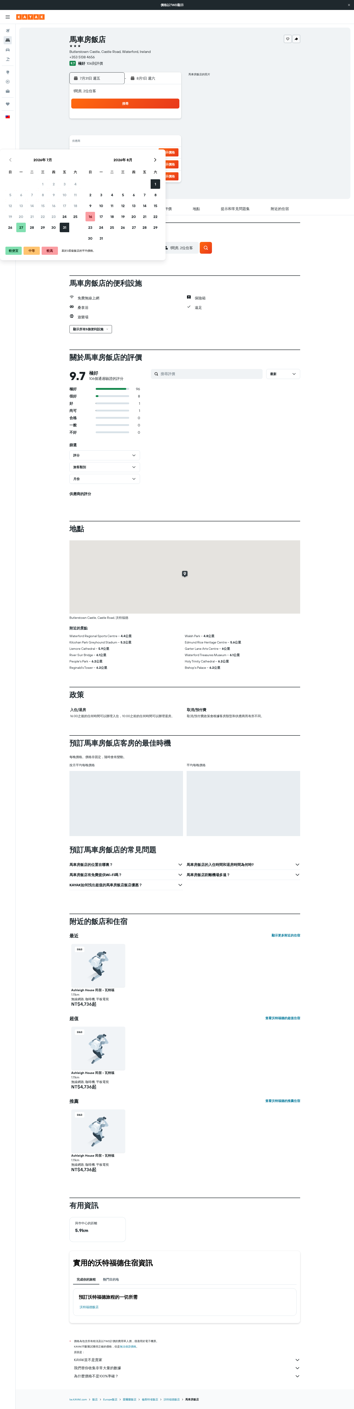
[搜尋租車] (8, 49)
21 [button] (126, 153)
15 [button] (137, 142)
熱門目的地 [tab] (111, 1279)
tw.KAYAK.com (78, 1399)
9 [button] (148, 131)
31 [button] (158, 163)
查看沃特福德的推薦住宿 (282, 1101)
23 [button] (148, 153)
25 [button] (169, 153)
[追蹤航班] (8, 81)
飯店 (95, 1399)
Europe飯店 (110, 1399)
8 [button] (137, 131)
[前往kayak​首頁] (30, 17)
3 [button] (159, 120)
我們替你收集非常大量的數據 (187, 1368)
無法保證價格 (128, 1346)
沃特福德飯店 (89, 1307)
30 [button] (147, 163)
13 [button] (115, 142)
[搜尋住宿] (8, 40)
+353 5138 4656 (82, 57)
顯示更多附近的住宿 (286, 935)
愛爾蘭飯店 (129, 1399)
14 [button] (126, 142)
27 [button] (115, 163)
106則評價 (95, 63)
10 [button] (159, 131)
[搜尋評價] (210, 374)
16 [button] (148, 142)
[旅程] (8, 104)
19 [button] (104, 153)
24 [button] (159, 153)
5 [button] (104, 131)
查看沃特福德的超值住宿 (282, 1018)
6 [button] (115, 131)
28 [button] (126, 163)
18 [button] (169, 142)
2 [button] (148, 120)
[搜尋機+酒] (8, 59)
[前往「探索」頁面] (8, 72)
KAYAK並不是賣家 (187, 1360)
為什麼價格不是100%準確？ (187, 1376)
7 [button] (126, 131)
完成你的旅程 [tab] (86, 1279)
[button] (349, 5)
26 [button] (104, 163)
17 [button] (158, 142)
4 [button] (170, 120)
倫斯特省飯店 (150, 1399)
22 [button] (137, 153)
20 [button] (115, 153)
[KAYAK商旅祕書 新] (8, 91)
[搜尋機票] (8, 30)
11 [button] (169, 131)
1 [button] (137, 120)
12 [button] (104, 142)
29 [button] (137, 163)
